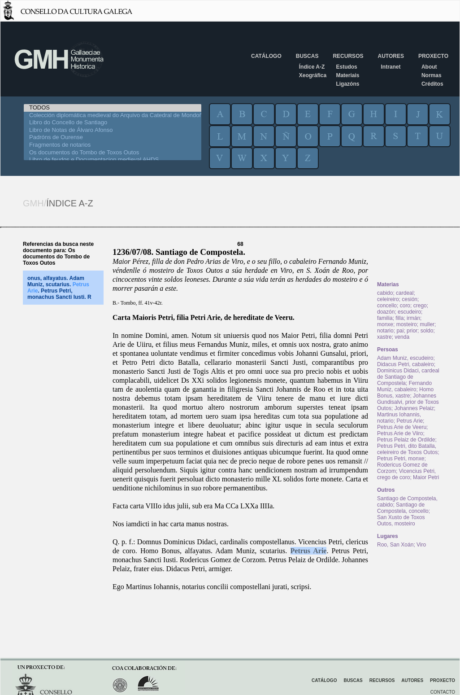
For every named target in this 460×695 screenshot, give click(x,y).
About (429, 67)
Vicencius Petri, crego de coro (406, 474)
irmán (413, 318)
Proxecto (433, 56)
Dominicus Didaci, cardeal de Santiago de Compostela (408, 376)
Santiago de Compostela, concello (403, 508)
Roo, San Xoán (395, 545)
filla (399, 318)
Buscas (307, 56)
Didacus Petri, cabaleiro (405, 364)
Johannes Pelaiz (414, 408)
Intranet (390, 67)
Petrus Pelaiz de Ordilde (406, 440)
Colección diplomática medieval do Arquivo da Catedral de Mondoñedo (112, 115)
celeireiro (388, 299)
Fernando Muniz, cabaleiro (404, 386)
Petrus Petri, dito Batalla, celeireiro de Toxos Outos (407, 449)
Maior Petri (426, 477)
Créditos (432, 84)
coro (405, 305)
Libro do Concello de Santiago (112, 123)
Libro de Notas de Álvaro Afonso (112, 130)
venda (402, 337)
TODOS (112, 108)
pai (400, 331)
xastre (384, 337)
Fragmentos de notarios (112, 145)
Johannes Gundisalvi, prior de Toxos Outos (408, 402)
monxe (385, 324)
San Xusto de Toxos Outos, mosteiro (401, 520)
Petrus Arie (309, 551)
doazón (386, 312)
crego (420, 305)
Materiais (347, 75)
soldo (427, 331)
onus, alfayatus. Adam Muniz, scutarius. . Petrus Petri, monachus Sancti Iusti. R (59, 287)
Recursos (348, 56)
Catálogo (266, 56)
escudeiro (409, 312)
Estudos (346, 67)
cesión (409, 299)
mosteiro (406, 324)
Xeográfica (312, 75)
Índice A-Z (312, 67)
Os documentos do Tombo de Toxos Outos (112, 153)
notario (385, 331)
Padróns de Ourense (112, 137)
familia (385, 318)
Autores (391, 56)
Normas (431, 75)
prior (412, 331)
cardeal (404, 293)
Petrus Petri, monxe (400, 458)
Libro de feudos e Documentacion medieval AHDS (112, 160)
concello (387, 305)
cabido (385, 293)
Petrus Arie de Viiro (400, 433)
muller (427, 324)
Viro (421, 545)
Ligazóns (347, 84)
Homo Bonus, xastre (405, 392)
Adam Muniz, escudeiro (405, 358)
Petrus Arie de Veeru (401, 427)
